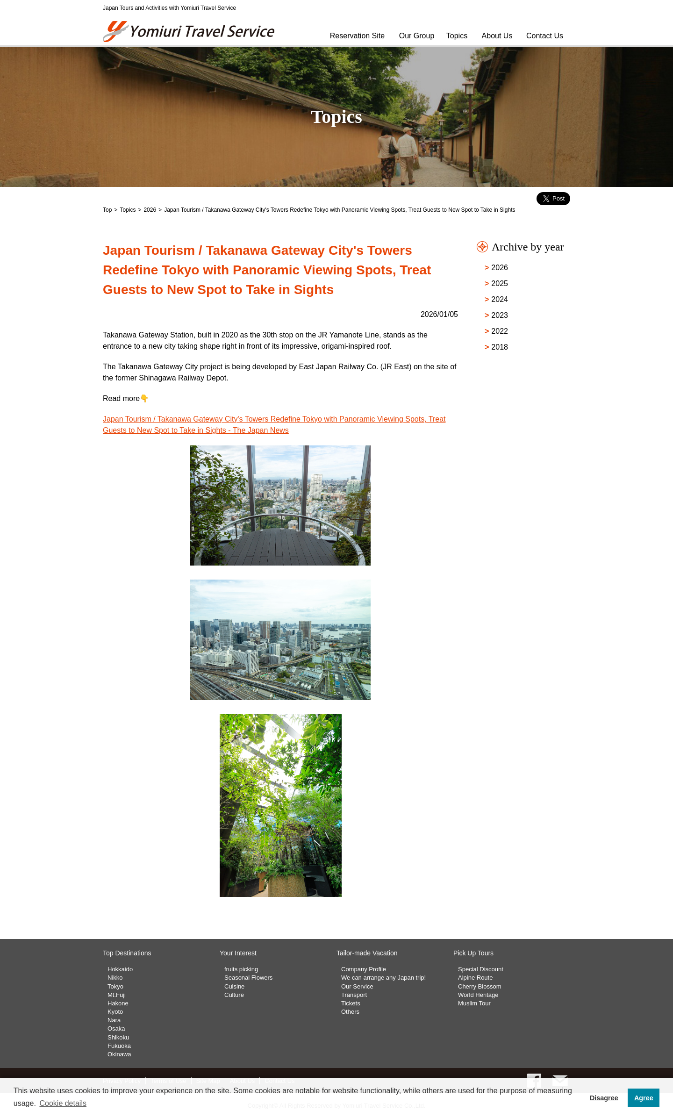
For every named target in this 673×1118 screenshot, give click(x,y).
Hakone (118, 1003)
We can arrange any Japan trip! (383, 977)
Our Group (417, 36)
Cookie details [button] (62, 1103)
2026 (149, 210)
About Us (497, 36)
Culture (234, 994)
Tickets (350, 1003)
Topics (456, 36)
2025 (499, 283)
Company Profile (363, 969)
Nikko (115, 977)
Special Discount (480, 969)
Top (107, 210)
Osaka (116, 1028)
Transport (354, 994)
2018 (499, 347)
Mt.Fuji (116, 994)
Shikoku (118, 1037)
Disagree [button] (604, 1098)
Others (350, 1011)
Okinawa (119, 1054)
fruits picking (241, 969)
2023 (499, 315)
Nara (114, 1020)
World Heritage (478, 994)
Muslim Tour (474, 1003)
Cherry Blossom (479, 986)
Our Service (357, 986)
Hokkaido (120, 969)
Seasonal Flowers (248, 977)
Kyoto (115, 1011)
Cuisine (234, 986)
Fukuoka (119, 1045)
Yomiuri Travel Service (189, 31)
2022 (499, 331)
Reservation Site (357, 36)
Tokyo (115, 986)
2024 (499, 299)
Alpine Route (475, 977)
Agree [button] (643, 1098)
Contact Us (544, 36)
